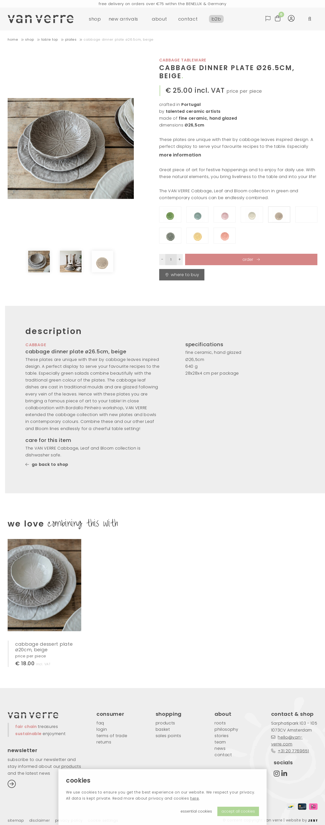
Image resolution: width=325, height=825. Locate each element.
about (159, 19)
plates (71, 39)
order (248, 259)
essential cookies (196, 811)
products (165, 723)
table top (49, 39)
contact (188, 19)
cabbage (35, 345)
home (13, 39)
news (220, 748)
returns (103, 742)
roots (220, 723)
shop (95, 19)
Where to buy (182, 275)
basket (163, 729)
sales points (168, 736)
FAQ (100, 723)
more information (180, 155)
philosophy (226, 729)
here (194, 798)
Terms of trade (111, 736)
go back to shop (46, 464)
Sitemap (16, 820)
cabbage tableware (182, 60)
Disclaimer (39, 820)
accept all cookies (238, 811)
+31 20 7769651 (290, 751)
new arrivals (123, 19)
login (101, 729)
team (220, 742)
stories (222, 736)
